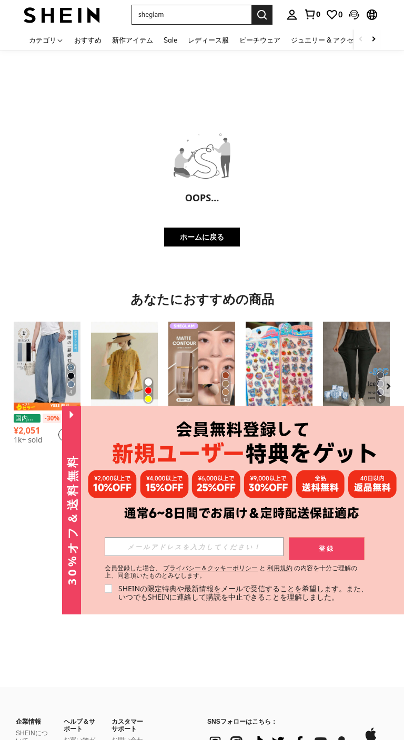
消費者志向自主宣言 (31, 708)
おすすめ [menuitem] (88, 40)
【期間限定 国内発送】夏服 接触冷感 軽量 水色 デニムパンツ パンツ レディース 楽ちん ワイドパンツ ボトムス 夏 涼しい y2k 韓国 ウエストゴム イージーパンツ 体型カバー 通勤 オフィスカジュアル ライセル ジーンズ (47, 418)
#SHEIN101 (32, 692)
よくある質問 (127, 698)
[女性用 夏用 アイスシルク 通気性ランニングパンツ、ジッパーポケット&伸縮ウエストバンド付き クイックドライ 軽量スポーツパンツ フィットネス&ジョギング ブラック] (356, 366)
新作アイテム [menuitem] (132, 40)
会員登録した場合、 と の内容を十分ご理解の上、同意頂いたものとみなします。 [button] (231, 571)
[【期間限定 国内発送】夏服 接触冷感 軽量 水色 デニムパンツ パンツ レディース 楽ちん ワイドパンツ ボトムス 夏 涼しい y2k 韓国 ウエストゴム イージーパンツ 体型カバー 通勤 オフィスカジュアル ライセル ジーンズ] (47, 366)
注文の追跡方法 (79, 684)
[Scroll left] (361, 39)
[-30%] (52, 418)
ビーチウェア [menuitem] (259, 40)
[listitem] (47, 392)
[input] (194, 546)
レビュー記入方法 (127, 664)
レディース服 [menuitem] (208, 40)
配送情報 (76, 626)
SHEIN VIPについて (79, 718)
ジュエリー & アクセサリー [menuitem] (332, 40)
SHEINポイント (128, 615)
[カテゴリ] (46, 39)
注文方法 (76, 669)
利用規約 (279, 567)
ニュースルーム (31, 621)
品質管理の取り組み (31, 724)
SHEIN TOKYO (27, 677)
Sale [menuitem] (170, 40)
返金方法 (76, 657)
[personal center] (292, 14)
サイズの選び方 (79, 701)
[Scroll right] (373, 39)
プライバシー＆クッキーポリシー (210, 567)
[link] (312, 14)
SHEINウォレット (128, 648)
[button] (354, 14)
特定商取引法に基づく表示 (31, 656)
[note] (47, 406)
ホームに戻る (202, 237)
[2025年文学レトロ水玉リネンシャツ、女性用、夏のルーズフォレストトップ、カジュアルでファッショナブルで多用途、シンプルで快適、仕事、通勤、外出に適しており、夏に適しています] (124, 366)
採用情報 (28, 637)
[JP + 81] (228, 679)
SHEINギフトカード (128, 631)
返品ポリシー (79, 641)
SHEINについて (32, 590)
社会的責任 (31, 606)
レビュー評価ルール (127, 681)
